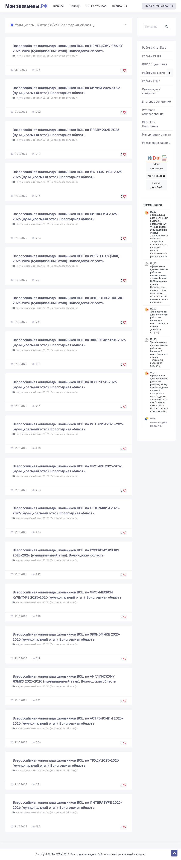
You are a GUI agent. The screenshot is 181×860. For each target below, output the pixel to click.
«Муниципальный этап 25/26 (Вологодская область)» (47, 55)
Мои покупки (156, 175)
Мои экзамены (26, 6)
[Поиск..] (153, 26)
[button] (68, 25)
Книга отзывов (96, 6)
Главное (58, 6)
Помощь (74, 6)
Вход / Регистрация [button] (159, 6)
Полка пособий (156, 185)
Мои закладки (156, 166)
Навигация (119, 6)
